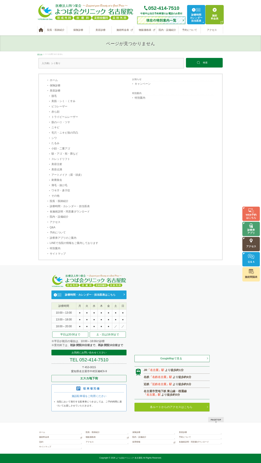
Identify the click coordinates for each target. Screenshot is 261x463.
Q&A (52, 227)
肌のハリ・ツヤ (60, 122)
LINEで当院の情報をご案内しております (74, 243)
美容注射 (56, 164)
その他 (55, 195)
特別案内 (55, 248)
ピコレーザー (59, 106)
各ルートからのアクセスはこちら (171, 407)
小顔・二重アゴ (60, 148)
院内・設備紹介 (59, 216)
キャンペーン (143, 83)
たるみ (55, 143)
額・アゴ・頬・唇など (64, 153)
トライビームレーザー (64, 116)
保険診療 (55, 85)
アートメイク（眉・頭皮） (67, 174)
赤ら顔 (55, 111)
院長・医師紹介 (59, 201)
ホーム (54, 80)
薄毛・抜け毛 (59, 185)
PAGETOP (216, 420)
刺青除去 (56, 180)
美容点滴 (56, 169)
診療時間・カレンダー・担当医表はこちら (90, 294)
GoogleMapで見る (171, 358)
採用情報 (136, 442)
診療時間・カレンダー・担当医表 (70, 206)
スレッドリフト (60, 159)
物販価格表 (91, 437)
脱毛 (54, 95)
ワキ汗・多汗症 (60, 190)
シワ (54, 138)
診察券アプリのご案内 (63, 237)
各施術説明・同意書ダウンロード (70, 211)
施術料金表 (44, 437)
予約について (58, 232)
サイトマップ (58, 253)
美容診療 (55, 90)
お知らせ (136, 79)
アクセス (55, 222)
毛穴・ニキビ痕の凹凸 (64, 132)
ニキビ (55, 127)
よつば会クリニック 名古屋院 (129, 458)
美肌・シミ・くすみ (63, 101)
